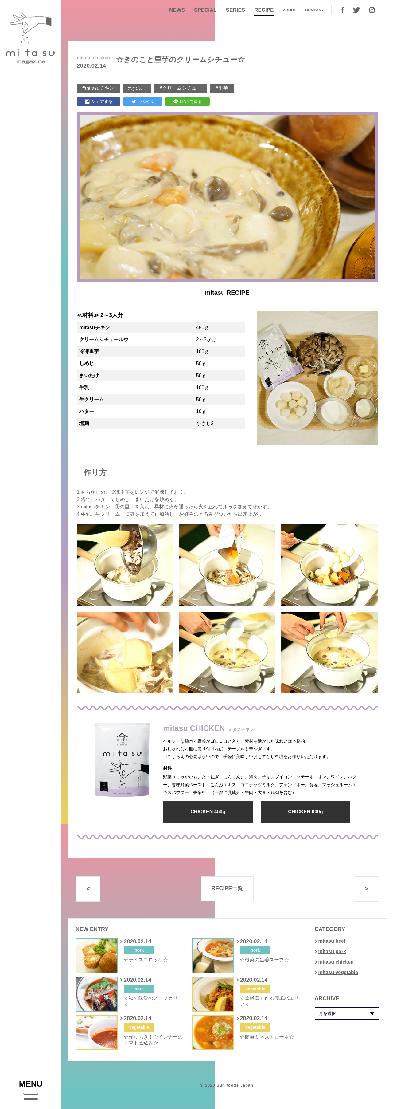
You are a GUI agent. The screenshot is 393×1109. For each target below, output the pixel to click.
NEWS (177, 10)
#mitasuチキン (98, 88)
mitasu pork (332, 951)
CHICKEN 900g (304, 811)
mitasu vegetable (338, 972)
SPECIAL (205, 10)
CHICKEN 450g (207, 811)
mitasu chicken (336, 962)
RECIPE (264, 10)
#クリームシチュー (181, 88)
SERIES (235, 10)
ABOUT (289, 10)
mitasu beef (332, 941)
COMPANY (314, 10)
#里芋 (222, 88)
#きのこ (137, 88)
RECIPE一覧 (227, 889)
